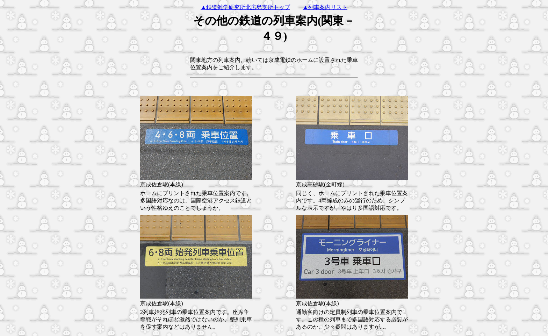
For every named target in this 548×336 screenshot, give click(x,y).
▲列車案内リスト (325, 7)
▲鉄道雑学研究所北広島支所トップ (245, 7)
